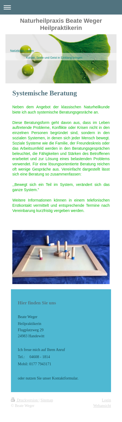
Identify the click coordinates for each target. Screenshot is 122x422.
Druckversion (25, 400)
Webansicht (102, 406)
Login (106, 400)
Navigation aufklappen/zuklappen (61, 7)
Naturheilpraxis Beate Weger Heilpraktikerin (61, 24)
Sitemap (47, 400)
